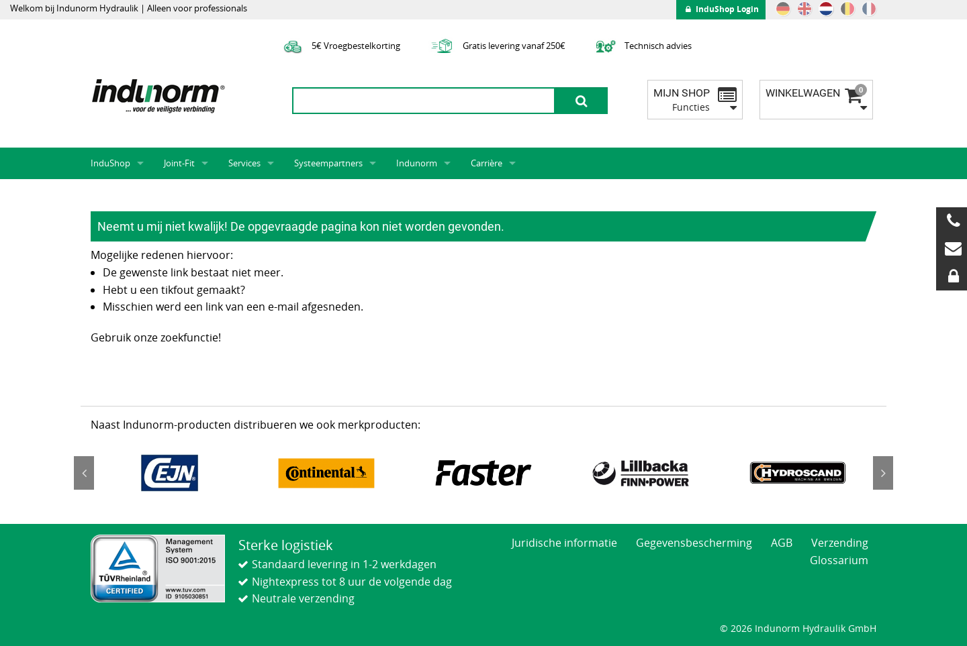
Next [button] (883, 473)
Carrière (486, 163)
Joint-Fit (179, 163)
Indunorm (416, 163)
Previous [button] (84, 473)
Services (244, 163)
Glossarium (839, 560)
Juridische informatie (564, 542)
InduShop (110, 163)
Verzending (839, 542)
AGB (781, 542)
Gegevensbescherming (694, 542)
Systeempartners (328, 163)
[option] (169, 473)
